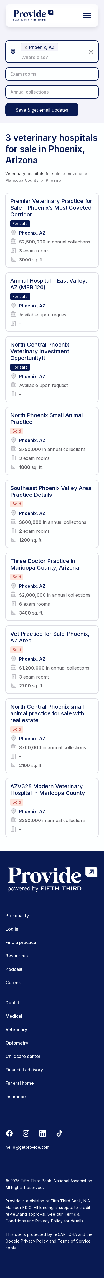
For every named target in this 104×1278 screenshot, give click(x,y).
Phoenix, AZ (32, 233)
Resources (17, 956)
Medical (14, 1016)
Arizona (75, 173)
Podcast (14, 969)
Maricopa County (22, 180)
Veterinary (16, 1029)
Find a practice (21, 942)
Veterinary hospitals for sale (32, 173)
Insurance (16, 1096)
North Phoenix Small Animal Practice (46, 418)
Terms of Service (74, 1241)
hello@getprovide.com (27, 1147)
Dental (12, 1002)
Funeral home (20, 1083)
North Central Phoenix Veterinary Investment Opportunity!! (39, 351)
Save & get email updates (42, 110)
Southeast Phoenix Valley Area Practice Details (51, 491)
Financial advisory (24, 1069)
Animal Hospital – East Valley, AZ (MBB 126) (48, 284)
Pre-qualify (17, 915)
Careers (14, 982)
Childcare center (23, 1056)
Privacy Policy (49, 1221)
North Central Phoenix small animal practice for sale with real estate (47, 713)
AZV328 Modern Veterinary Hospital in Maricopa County (47, 789)
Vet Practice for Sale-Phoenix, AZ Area (50, 637)
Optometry (17, 1043)
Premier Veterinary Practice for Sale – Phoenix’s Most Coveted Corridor (51, 208)
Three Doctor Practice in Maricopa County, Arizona (44, 564)
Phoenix (53, 180)
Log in (12, 929)
